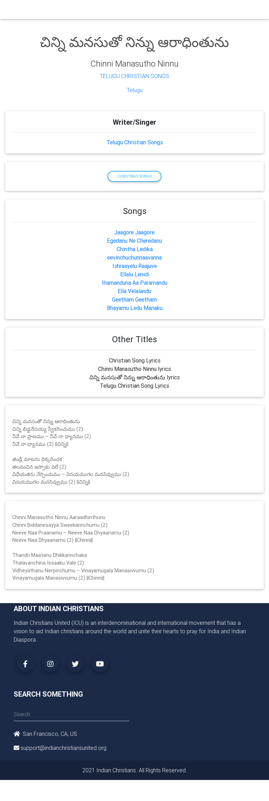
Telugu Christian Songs (134, 76)
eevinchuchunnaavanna (134, 257)
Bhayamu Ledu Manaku (135, 307)
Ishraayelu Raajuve (134, 265)
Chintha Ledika (135, 249)
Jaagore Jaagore (134, 232)
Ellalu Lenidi (134, 274)
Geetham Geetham (134, 299)
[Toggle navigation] (251, 11)
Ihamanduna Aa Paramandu (134, 282)
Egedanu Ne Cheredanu (134, 240)
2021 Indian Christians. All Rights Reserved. (134, 770)
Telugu (135, 90)
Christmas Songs (134, 176)
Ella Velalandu (134, 291)
